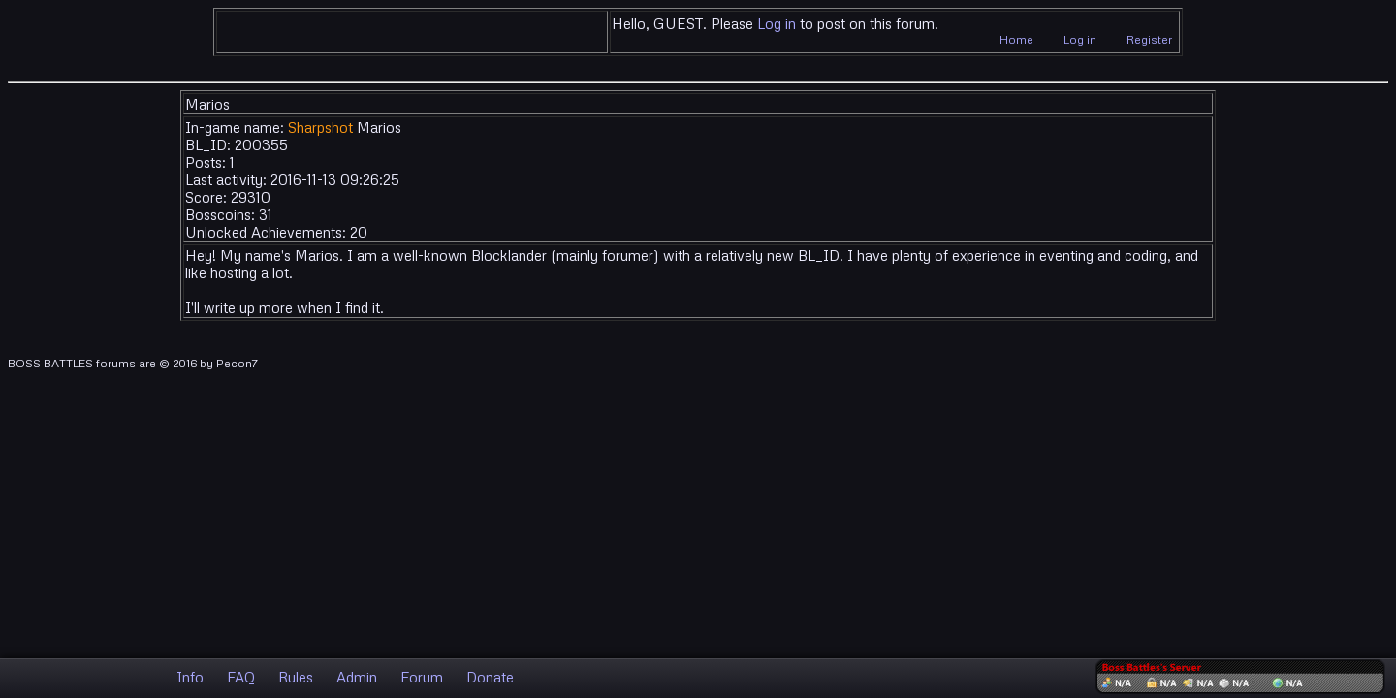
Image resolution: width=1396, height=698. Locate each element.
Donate (490, 676)
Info (190, 676)
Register (1149, 39)
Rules (295, 676)
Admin (356, 676)
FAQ (241, 676)
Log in (776, 23)
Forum (421, 676)
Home (1016, 39)
